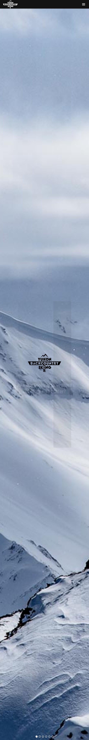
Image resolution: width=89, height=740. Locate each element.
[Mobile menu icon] (83, 4)
